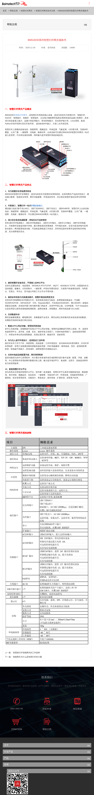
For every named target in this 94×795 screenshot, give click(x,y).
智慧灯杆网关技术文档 (45, 11)
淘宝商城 (77, 710)
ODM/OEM (16, 730)
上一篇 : (22, 652)
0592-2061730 (16, 709)
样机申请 (47, 710)
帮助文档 (14, 11)
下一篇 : (23, 657)
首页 (5, 11)
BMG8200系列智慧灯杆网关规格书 (73, 11)
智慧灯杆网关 (26, 11)
